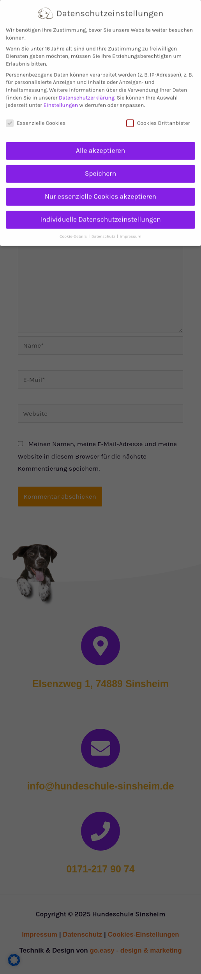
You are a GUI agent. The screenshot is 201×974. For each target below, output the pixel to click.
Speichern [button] (100, 167)
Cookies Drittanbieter (158, 116)
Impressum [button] (130, 229)
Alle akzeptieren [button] (100, 144)
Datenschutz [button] (104, 229)
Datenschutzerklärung (87, 90)
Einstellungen (60, 98)
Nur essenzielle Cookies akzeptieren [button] (100, 189)
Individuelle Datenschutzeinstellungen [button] (100, 212)
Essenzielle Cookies (35, 116)
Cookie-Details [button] (74, 229)
